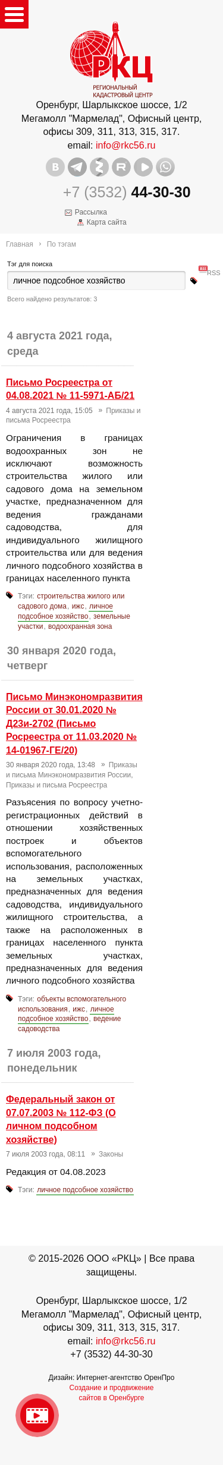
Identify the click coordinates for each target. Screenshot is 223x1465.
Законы (111, 1154)
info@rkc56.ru (126, 145)
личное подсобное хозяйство (65, 611)
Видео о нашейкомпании (37, 1415)
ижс (78, 606)
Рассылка (91, 212)
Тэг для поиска (29, 263)
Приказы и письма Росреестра (56, 785)
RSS (214, 268)
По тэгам (61, 244)
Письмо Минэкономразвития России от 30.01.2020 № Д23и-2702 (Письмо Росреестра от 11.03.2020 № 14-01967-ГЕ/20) (74, 723)
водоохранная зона (80, 626)
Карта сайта (107, 222)
